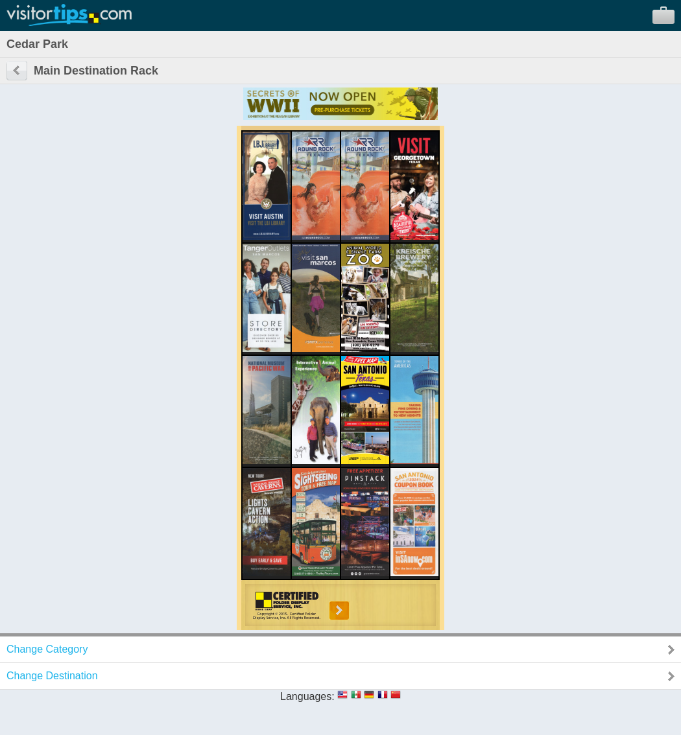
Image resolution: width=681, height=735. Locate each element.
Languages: (307, 696)
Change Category (47, 649)
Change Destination (52, 675)
